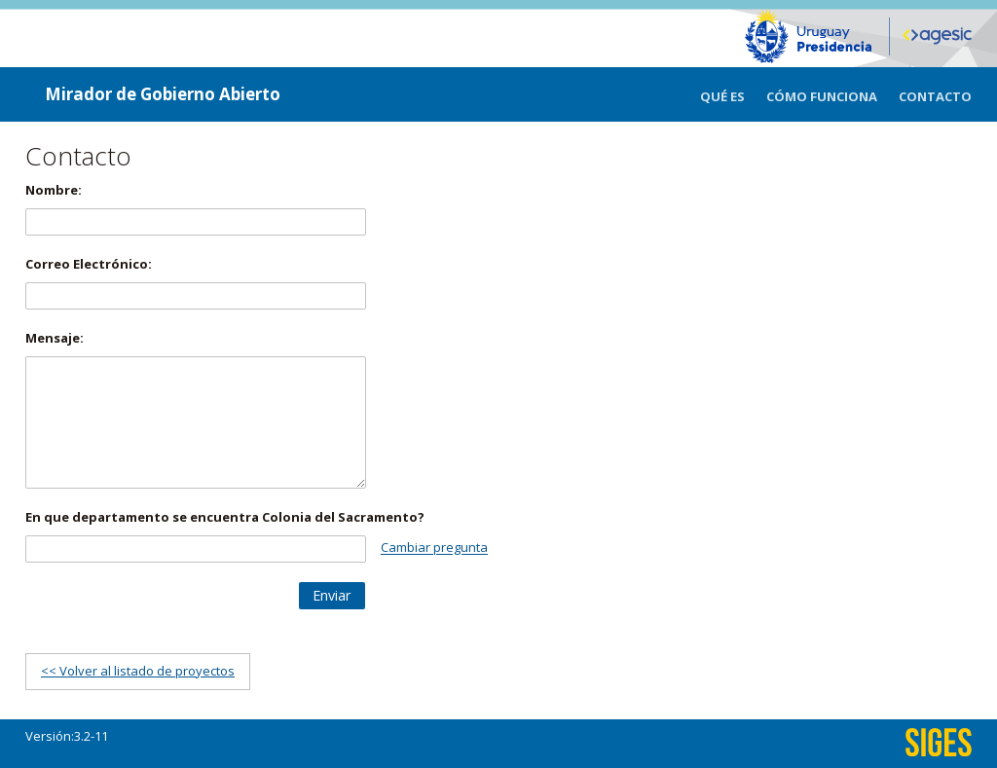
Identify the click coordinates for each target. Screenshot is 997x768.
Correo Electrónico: (88, 264)
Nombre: (53, 190)
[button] (332, 595)
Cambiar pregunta (434, 548)
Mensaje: (54, 338)
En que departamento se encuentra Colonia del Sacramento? (225, 517)
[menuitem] (733, 94)
